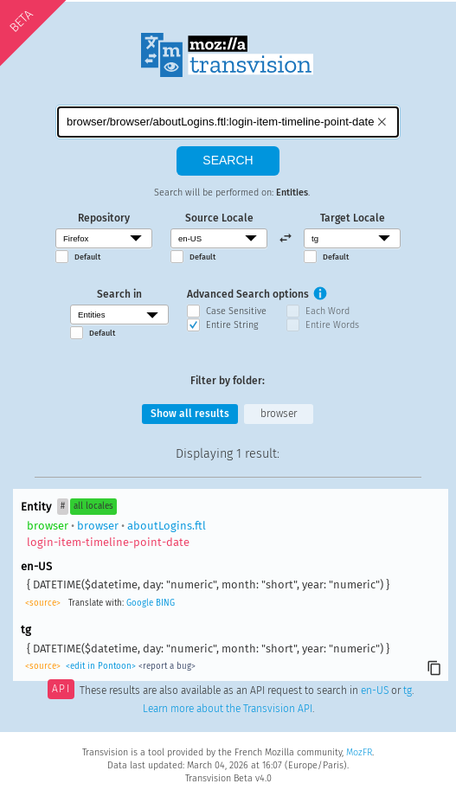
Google (139, 603)
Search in (119, 294)
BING (165, 603)
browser (278, 414)
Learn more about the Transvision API (227, 709)
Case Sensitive (236, 311)
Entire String (232, 325)
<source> (43, 603)
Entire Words (332, 325)
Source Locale (219, 218)
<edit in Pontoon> (101, 666)
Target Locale (352, 218)
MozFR (359, 752)
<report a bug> (167, 666)
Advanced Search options (248, 294)
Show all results (190, 414)
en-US (375, 690)
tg (407, 690)
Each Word (327, 311)
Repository (104, 218)
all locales (93, 506)
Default (87, 257)
